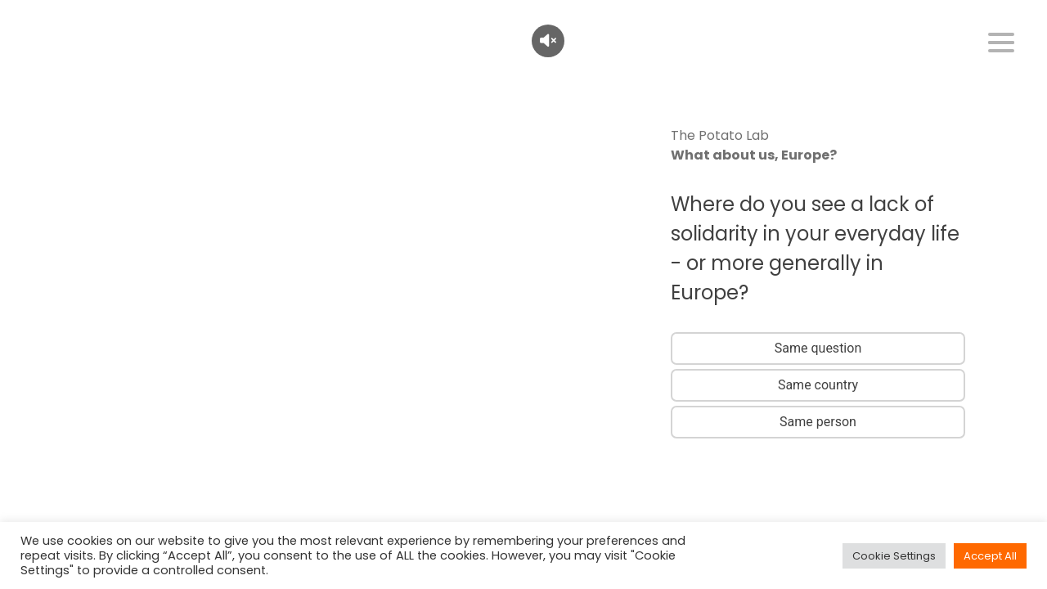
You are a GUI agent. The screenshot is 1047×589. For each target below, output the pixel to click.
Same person (818, 421)
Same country (818, 385)
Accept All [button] (990, 556)
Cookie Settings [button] (894, 556)
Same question (818, 348)
